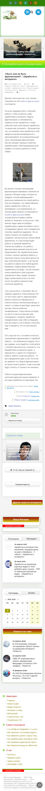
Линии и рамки (32, 88)
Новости (8, 86)
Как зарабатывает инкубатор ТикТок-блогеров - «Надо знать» (23, 739)
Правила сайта (14, 758)
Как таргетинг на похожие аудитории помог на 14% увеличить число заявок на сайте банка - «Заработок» (23, 732)
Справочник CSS (14, 720)
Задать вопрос (13, 761)
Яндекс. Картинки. (34, 392)
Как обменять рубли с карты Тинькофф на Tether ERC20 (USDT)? (23, 736)
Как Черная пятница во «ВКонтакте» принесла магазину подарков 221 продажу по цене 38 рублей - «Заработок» (23, 745)
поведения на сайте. (33, 400)
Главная (11, 700)
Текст (23, 86)
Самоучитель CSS (18, 88)
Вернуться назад (14, 421)
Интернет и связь (15, 710)
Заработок (22, 90)
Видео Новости (14, 707)
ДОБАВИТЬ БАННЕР (13, 526)
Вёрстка (16, 86)
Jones (13, 415)
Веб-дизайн (12, 713)
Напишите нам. (35, 396)
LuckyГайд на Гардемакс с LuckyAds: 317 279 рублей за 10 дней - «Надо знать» (23, 729)
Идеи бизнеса (15, 406)
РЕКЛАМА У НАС (15, 764)
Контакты (11, 754)
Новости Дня (13, 704)
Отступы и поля (11, 90)
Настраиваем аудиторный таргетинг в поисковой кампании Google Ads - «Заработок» (23, 742)
